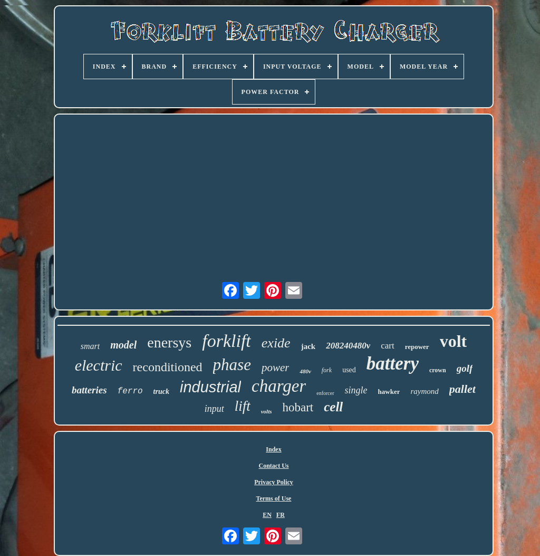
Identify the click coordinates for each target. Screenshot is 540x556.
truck (161, 391)
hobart (297, 407)
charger (279, 385)
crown (437, 370)
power (276, 367)
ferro (130, 391)
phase (232, 364)
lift (242, 406)
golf (465, 368)
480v (305, 371)
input (214, 408)
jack (308, 346)
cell (333, 407)
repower (417, 347)
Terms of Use (274, 498)
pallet (462, 388)
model (123, 345)
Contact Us (274, 465)
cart (387, 346)
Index (273, 449)
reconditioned (167, 367)
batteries (89, 389)
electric (98, 365)
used (349, 370)
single (356, 390)
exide (276, 343)
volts (266, 411)
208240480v (348, 346)
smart (90, 346)
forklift (226, 341)
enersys (169, 342)
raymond (424, 391)
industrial (210, 387)
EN (267, 515)
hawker (389, 391)
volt (453, 341)
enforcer (325, 393)
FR (280, 515)
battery (393, 363)
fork (327, 370)
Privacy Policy (273, 482)
